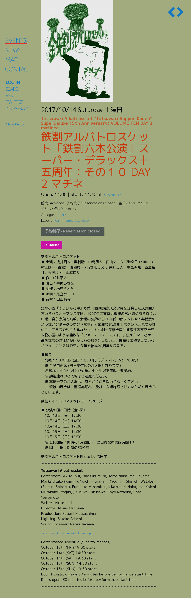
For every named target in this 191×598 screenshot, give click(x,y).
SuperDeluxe (117, 194)
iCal (57, 220)
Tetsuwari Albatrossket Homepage (70, 532)
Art (64, 214)
